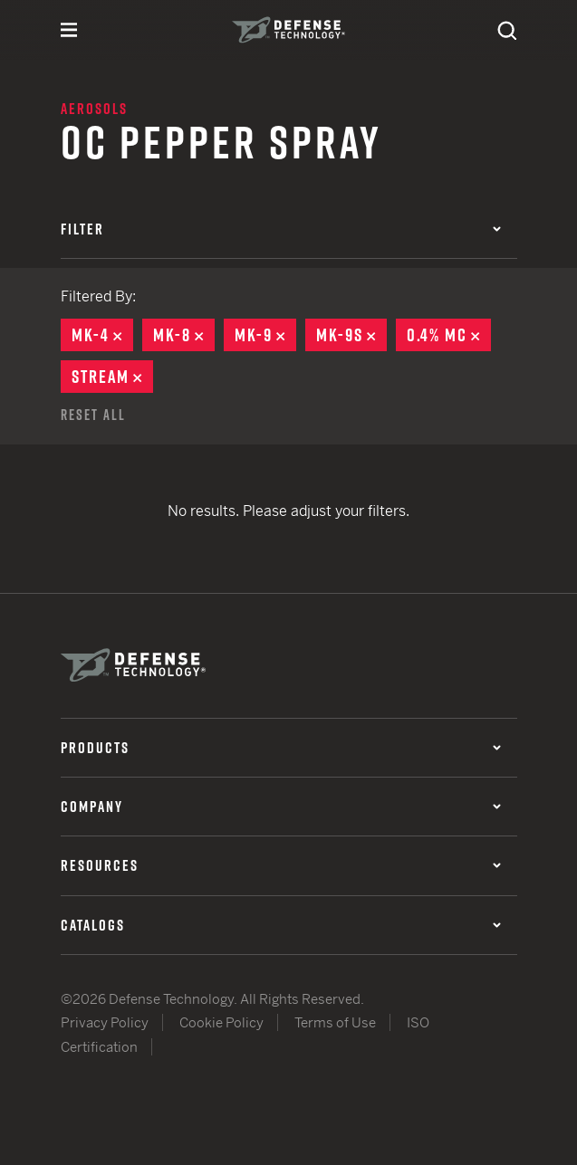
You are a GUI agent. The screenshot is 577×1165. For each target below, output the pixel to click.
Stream (112, 376)
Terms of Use (335, 1022)
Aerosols (94, 108)
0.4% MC (449, 335)
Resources (281, 865)
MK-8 (184, 335)
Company (281, 806)
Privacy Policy (105, 1022)
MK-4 (102, 335)
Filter (281, 229)
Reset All (93, 415)
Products (281, 748)
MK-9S (351, 335)
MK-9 (265, 335)
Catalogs (281, 925)
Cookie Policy (221, 1022)
